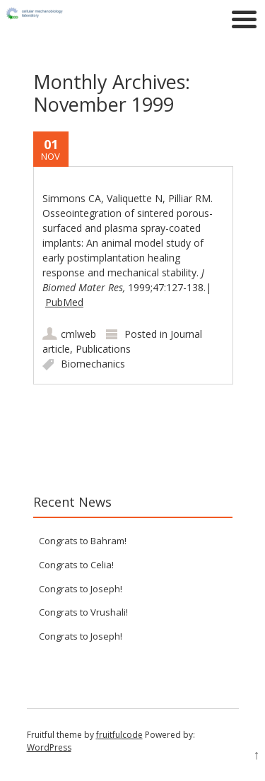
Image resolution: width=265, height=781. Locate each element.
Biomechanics (93, 363)
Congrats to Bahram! (82, 540)
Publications (103, 349)
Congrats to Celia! (76, 564)
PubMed (64, 302)
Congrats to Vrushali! (83, 612)
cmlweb (78, 334)
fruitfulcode (119, 735)
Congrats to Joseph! (80, 588)
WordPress (49, 747)
